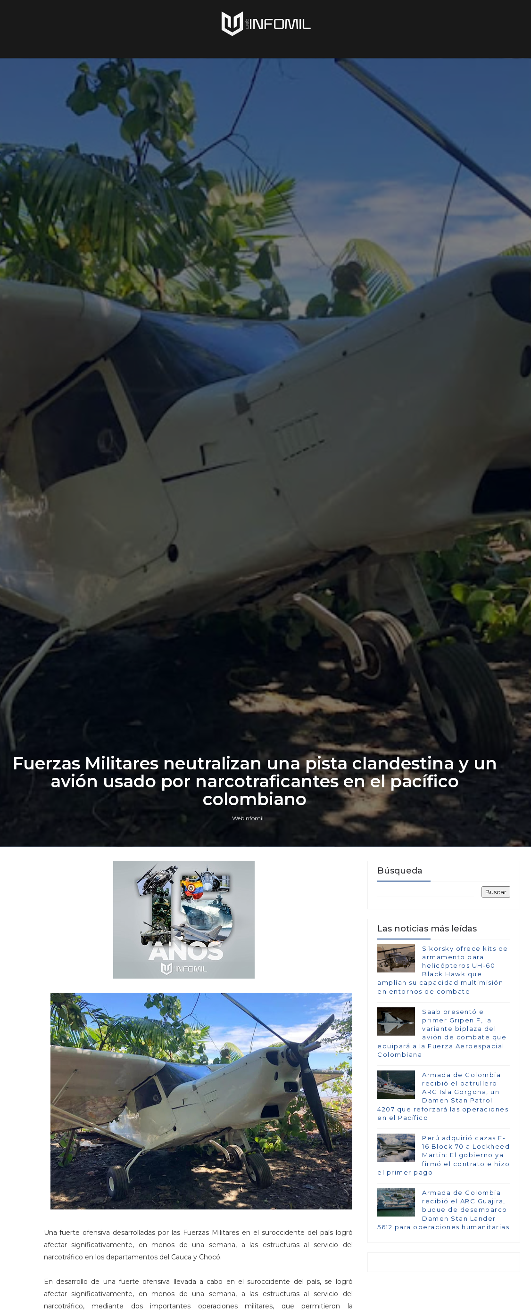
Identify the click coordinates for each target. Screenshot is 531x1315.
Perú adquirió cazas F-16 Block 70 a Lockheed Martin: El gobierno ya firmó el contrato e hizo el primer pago (443, 1155)
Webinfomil (248, 818)
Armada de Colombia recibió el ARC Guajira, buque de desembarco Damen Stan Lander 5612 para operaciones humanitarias (443, 1210)
